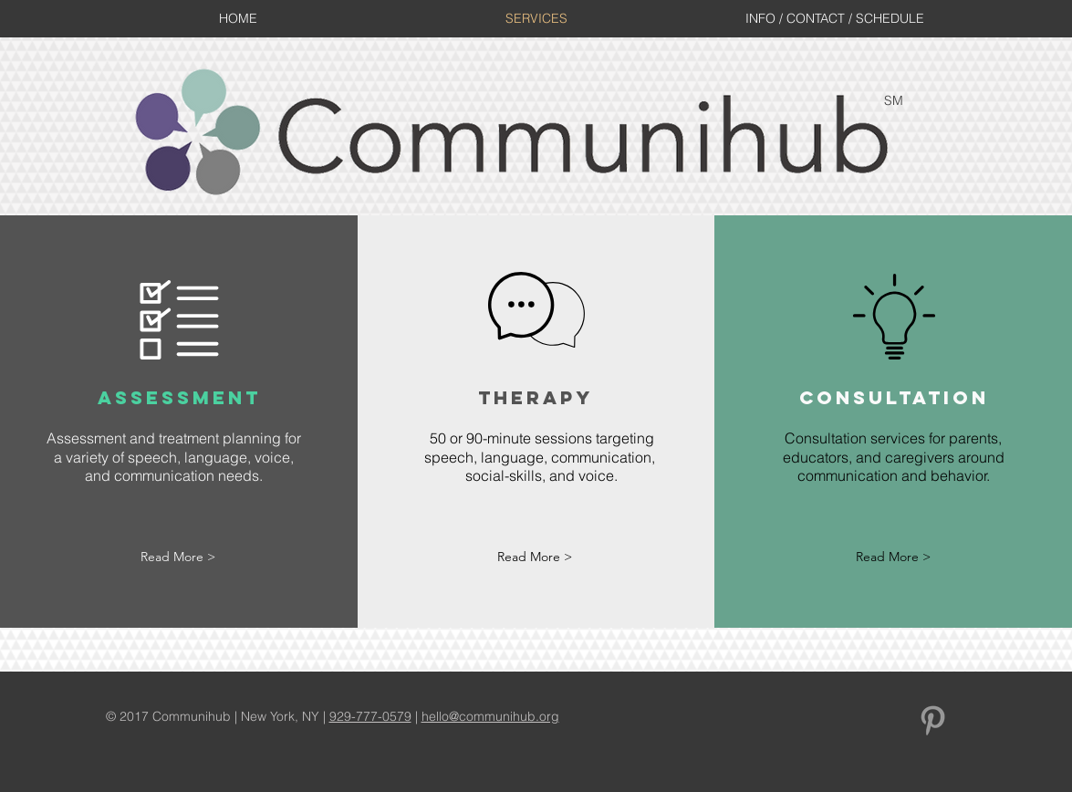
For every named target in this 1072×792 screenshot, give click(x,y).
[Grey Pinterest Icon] (932, 720)
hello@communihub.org (490, 716)
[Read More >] (178, 558)
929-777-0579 (370, 716)
